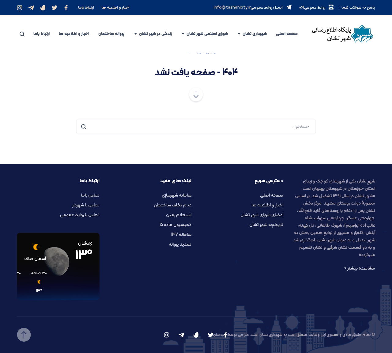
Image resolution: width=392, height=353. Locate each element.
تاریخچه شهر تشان (266, 224)
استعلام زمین (178, 215)
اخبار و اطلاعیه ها (74, 34)
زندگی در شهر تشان (155, 34)
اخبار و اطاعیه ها (116, 8)
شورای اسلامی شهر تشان (207, 34)
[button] (75, 282)
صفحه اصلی (287, 34)
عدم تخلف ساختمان (172, 205)
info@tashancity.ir (232, 8)
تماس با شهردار (86, 205)
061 (301, 8)
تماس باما (90, 195)
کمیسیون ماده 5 (175, 224)
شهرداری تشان (255, 34)
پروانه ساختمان (111, 34)
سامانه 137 (181, 234)
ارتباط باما (86, 8)
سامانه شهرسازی (176, 195)
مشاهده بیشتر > (359, 268)
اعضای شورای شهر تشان (261, 215)
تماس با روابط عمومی (80, 215)
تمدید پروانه (180, 244)
